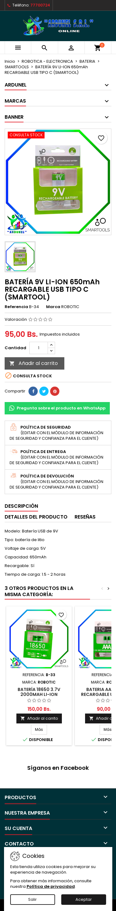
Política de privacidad (51, 886)
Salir (32, 899)
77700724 (40, 5)
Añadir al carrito (33, 363)
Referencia (16, 307)
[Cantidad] (38, 348)
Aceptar (83, 899)
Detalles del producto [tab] (36, 516)
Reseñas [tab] (85, 516)
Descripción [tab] (21, 506)
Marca (53, 307)
